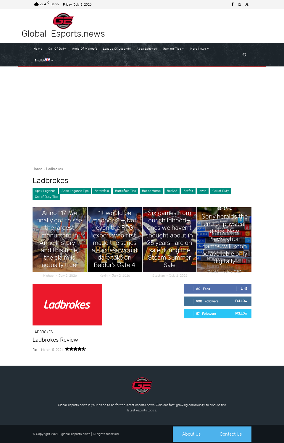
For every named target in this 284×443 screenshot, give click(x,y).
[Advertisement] (142, 114)
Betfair (188, 191)
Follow (241, 301)
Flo (35, 349)
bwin (203, 191)
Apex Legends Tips (75, 191)
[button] (244, 55)
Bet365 (172, 191)
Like (244, 289)
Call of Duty (220, 191)
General (59, 219)
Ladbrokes (42, 332)
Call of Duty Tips (46, 197)
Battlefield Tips (125, 191)
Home (37, 169)
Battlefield (101, 191)
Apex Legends (45, 191)
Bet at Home (151, 191)
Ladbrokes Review (53, 340)
